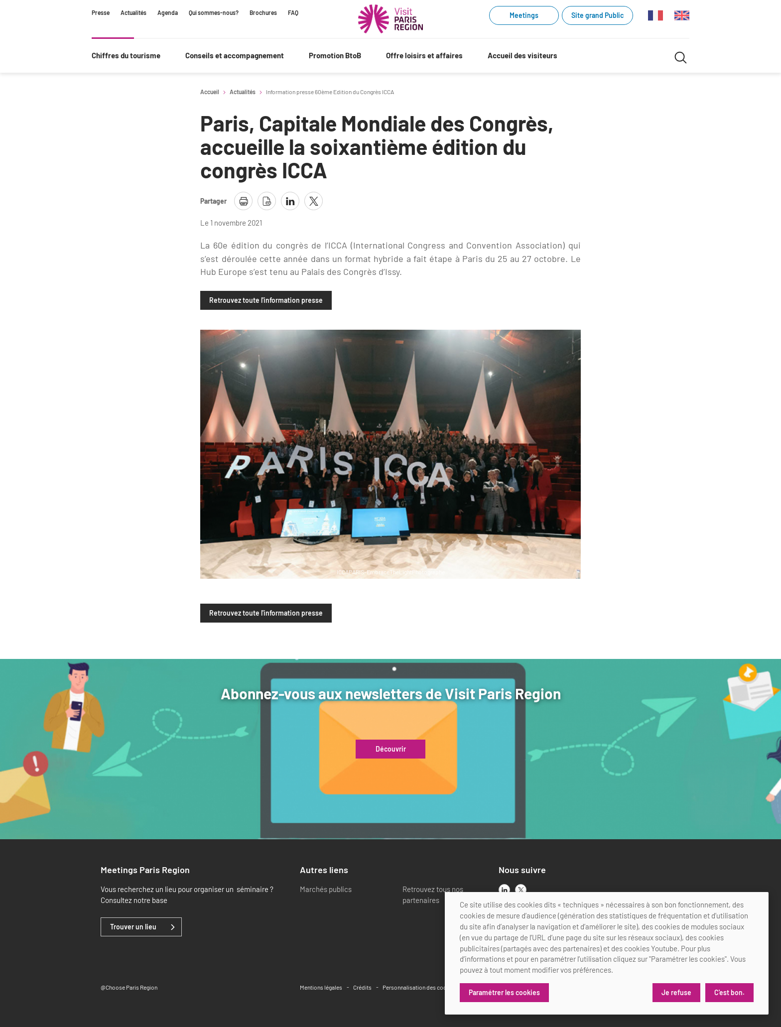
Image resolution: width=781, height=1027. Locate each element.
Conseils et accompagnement (234, 55)
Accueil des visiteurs (522, 55)
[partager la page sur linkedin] (290, 201)
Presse (101, 12)
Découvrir (391, 749)
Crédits (362, 987)
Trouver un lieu (133, 926)
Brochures (263, 12)
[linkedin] (504, 890)
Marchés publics (326, 889)
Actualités (133, 12)
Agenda (167, 12)
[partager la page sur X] (313, 201)
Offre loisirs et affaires (424, 55)
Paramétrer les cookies (504, 992)
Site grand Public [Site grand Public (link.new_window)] (597, 15)
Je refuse (676, 992)
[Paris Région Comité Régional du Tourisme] (390, 18)
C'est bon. (729, 992)
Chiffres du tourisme (126, 55)
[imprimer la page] (243, 201)
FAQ (293, 12)
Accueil (209, 91)
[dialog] (607, 953)
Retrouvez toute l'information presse (266, 300)
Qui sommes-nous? (214, 12)
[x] (520, 890)
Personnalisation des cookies (420, 987)
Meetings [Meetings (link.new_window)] (524, 15)
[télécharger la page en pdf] (267, 201)
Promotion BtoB (335, 55)
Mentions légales (321, 987)
